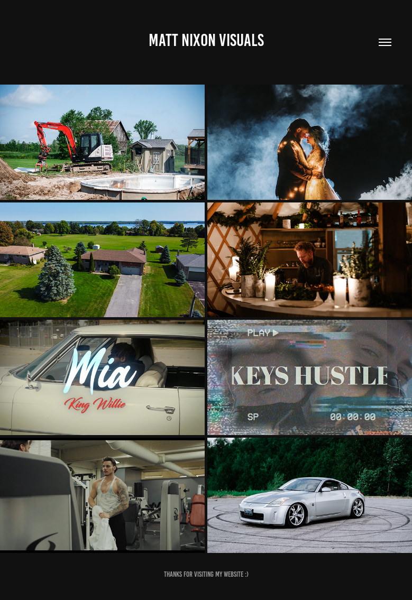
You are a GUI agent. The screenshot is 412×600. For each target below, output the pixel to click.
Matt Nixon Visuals (206, 40)
